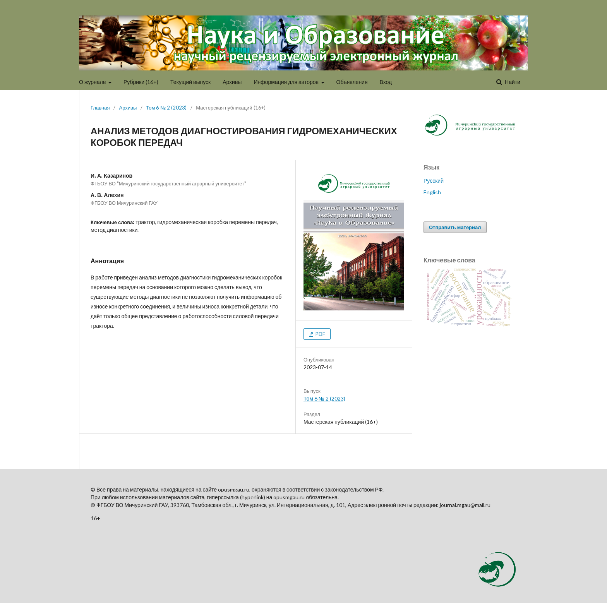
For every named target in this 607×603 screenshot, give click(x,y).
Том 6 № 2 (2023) (166, 107)
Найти (512, 82)
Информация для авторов (287, 82)
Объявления (352, 82)
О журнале (93, 82)
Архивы (232, 82)
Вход (386, 82)
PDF (319, 334)
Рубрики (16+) (140, 82)
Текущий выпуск (190, 82)
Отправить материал (455, 227)
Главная (100, 107)
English (432, 192)
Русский (434, 180)
